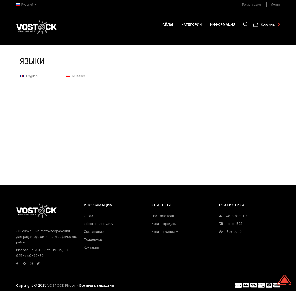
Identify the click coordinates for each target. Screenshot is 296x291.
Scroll (284, 279)
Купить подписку (164, 231)
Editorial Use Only (99, 223)
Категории (191, 24)
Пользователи (162, 216)
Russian (75, 76)
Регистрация (251, 4)
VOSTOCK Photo (61, 285)
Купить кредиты (164, 223)
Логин (275, 4)
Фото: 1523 (231, 223)
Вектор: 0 (230, 231)
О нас (88, 216)
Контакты (91, 247)
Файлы (166, 24)
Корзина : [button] (270, 24)
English (29, 76)
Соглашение (94, 231)
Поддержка (93, 239)
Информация (222, 24)
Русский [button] (26, 4)
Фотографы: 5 (233, 216)
